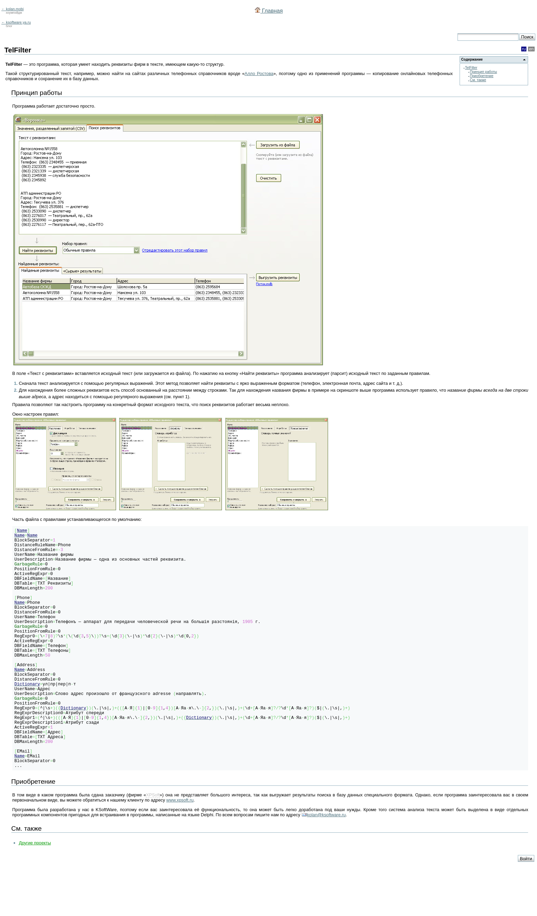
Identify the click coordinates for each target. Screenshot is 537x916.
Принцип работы (483, 72)
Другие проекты (35, 894)
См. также (478, 80)
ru (524, 49)
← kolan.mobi (12, 9)
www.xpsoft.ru (179, 851)
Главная (269, 11)
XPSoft (153, 846)
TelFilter (471, 68)
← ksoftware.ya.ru (16, 22)
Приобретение (482, 76)
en (531, 49)
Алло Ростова (259, 73)
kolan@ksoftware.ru (326, 866)
